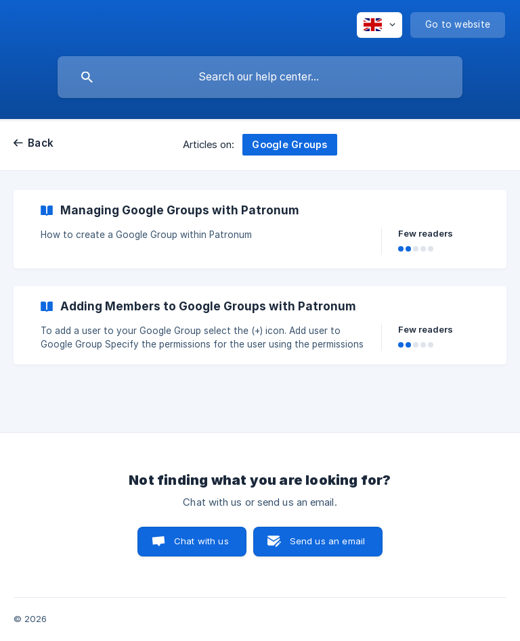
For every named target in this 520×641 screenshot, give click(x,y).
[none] (379, 25)
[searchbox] (260, 77)
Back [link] (40, 143)
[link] (260, 229)
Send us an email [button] (327, 541)
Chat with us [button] (201, 541)
